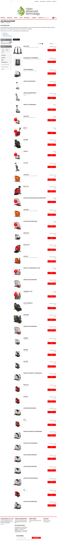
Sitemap (2, 524)
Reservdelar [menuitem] (26, 17)
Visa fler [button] (3, 52)
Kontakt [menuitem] (40, 17)
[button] (6, 40)
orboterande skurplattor (7, 36)
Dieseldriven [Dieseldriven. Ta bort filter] (16, 39)
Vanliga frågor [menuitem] (42, 1)
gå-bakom (11, 30)
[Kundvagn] (54, 17)
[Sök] (17, 1)
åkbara (5, 30)
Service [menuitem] (15, 17)
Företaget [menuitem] (54, 1)
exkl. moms (47, 17)
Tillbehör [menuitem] (34, 17)
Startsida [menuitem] (3, 17)
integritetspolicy (30, 539)
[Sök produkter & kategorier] (14, 1)
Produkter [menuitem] (9, 17)
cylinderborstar (6, 34)
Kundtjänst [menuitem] (49, 1)
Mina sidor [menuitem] (36, 1)
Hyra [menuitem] (20, 17)
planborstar (5, 33)
